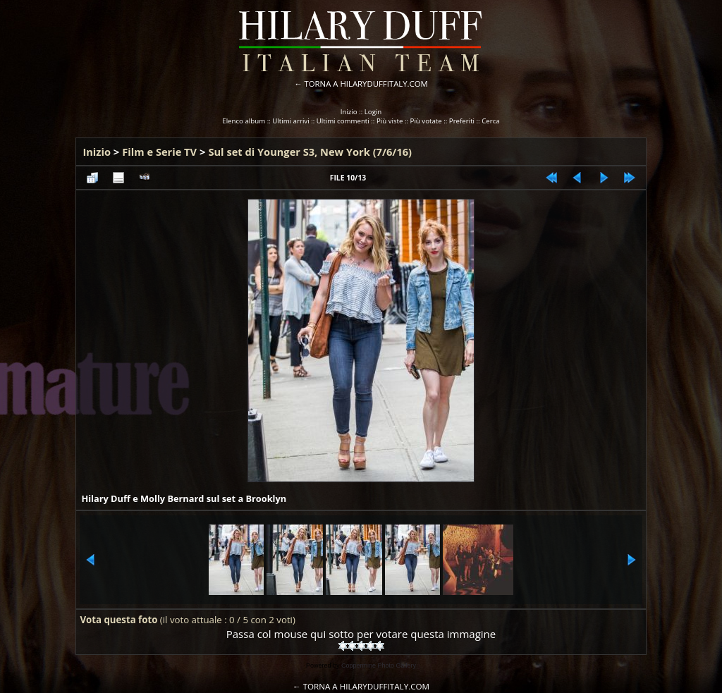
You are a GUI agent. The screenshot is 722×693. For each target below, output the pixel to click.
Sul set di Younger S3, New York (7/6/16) (310, 152)
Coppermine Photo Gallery (378, 665)
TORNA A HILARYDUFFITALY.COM (366, 83)
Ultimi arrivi (290, 120)
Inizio (349, 111)
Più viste (390, 120)
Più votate (426, 120)
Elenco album (243, 120)
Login (373, 111)
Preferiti (462, 120)
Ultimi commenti (343, 120)
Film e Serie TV (159, 152)
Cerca (491, 120)
